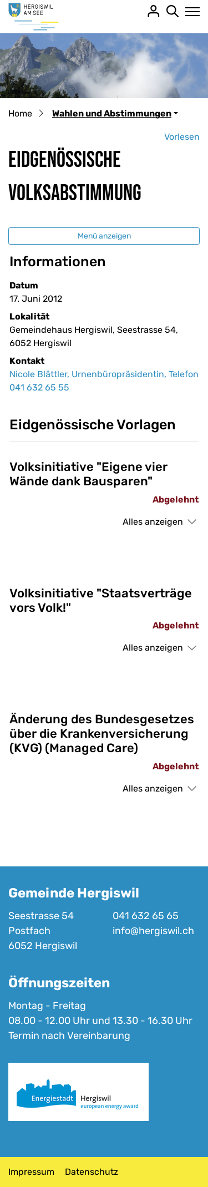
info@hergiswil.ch (153, 931)
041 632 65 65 (146, 916)
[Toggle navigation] (189, 11)
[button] (115, 113)
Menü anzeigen (104, 236)
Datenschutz (91, 1171)
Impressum (31, 1171)
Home (20, 113)
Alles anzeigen (153, 521)
